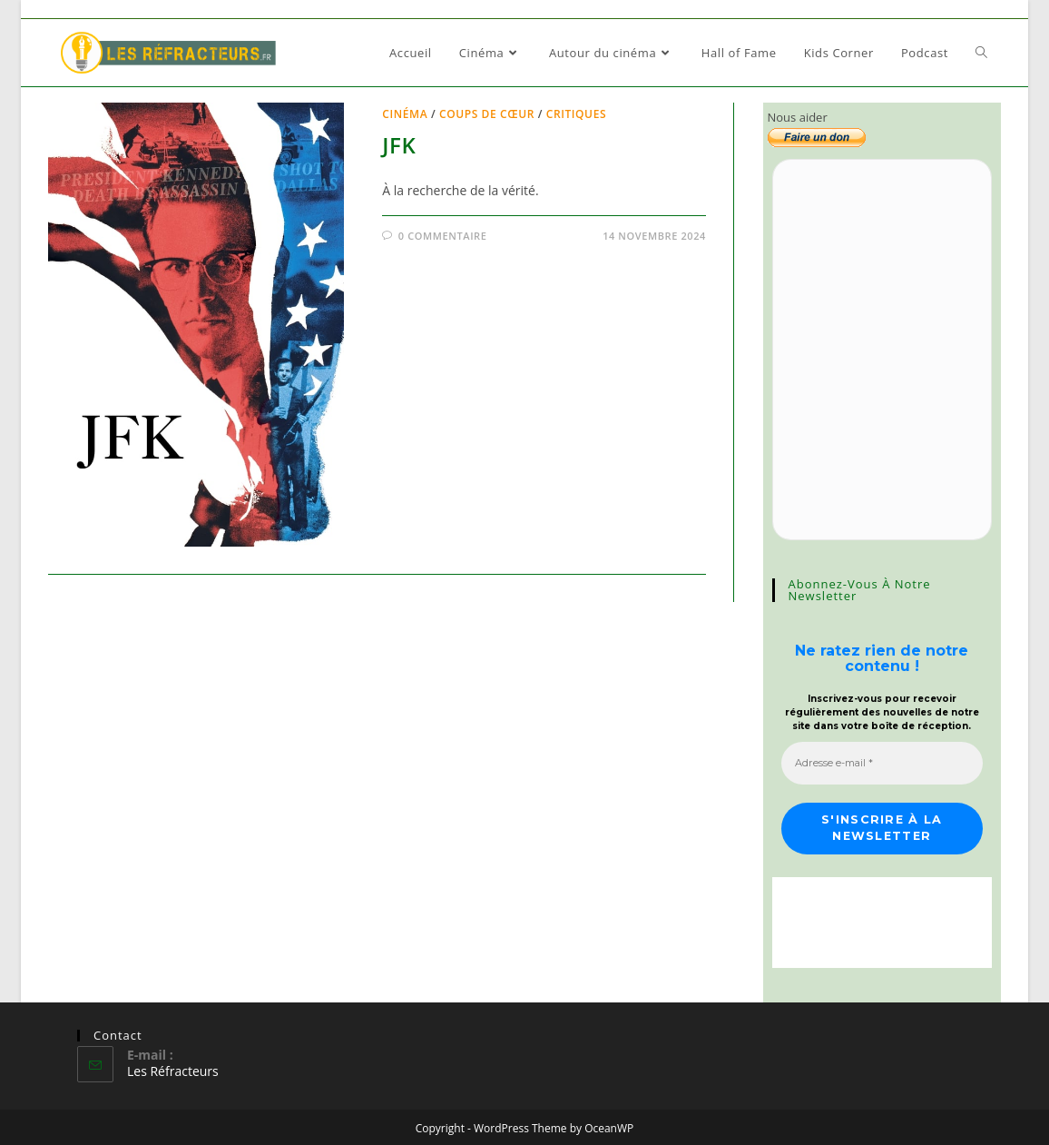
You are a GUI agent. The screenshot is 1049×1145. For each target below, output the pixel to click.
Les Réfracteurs (173, 1068)
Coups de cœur (486, 114)
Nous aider (798, 117)
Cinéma (404, 114)
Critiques (576, 114)
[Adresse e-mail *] (882, 762)
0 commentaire (442, 235)
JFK (399, 145)
